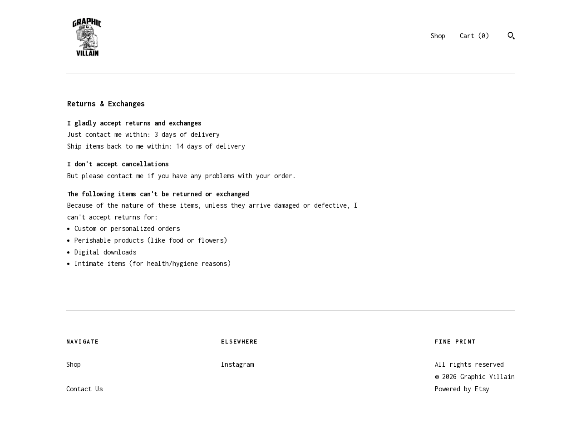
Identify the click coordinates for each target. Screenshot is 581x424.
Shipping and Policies (104, 376)
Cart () (474, 36)
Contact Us (84, 389)
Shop (438, 36)
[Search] (511, 37)
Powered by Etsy (462, 389)
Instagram (237, 364)
